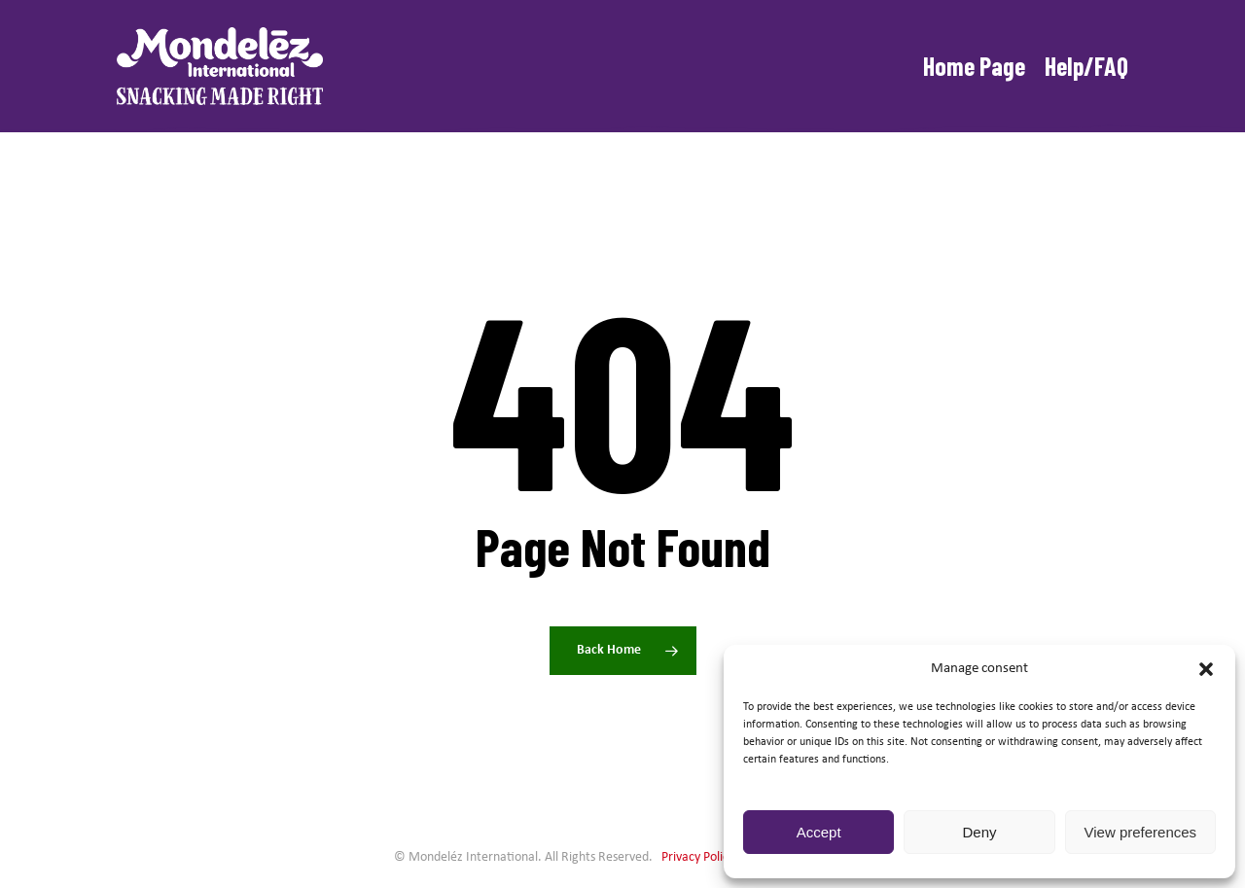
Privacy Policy (697, 857)
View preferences (1141, 832)
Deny (979, 832)
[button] (1206, 669)
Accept (819, 832)
